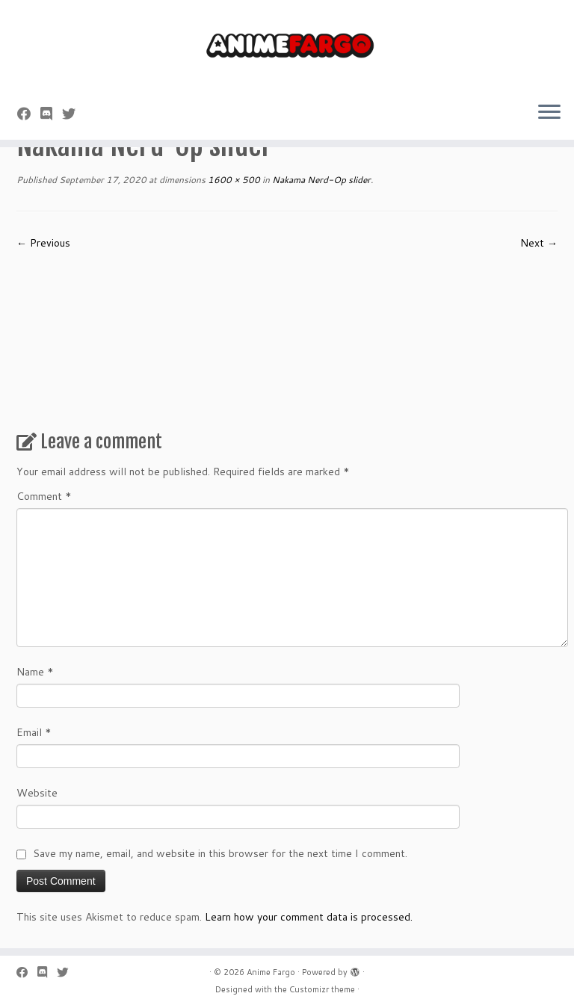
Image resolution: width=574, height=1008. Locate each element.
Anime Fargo (271, 972)
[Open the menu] (549, 113)
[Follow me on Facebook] (28, 113)
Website (37, 792)
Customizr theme (322, 989)
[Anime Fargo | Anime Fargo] (287, 44)
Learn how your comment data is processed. (309, 916)
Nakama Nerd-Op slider (320, 179)
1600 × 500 (233, 179)
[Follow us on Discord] (51, 113)
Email (34, 732)
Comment (44, 496)
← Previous (43, 242)
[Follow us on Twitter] (73, 113)
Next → (539, 242)
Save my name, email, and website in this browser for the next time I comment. (220, 853)
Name (35, 671)
